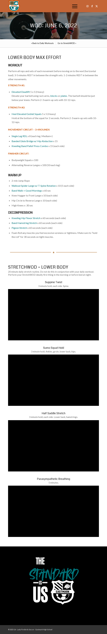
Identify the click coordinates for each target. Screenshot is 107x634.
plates (64, 95)
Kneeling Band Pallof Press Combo (30, 146)
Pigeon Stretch (19, 227)
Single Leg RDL (19, 136)
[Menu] (73, 6)
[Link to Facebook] (92, 6)
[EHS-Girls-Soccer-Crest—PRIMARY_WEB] (44, 6)
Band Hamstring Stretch (24, 222)
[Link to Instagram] (87, 6)
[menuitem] (73, 6)
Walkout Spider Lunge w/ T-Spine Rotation (34, 185)
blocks (53, 95)
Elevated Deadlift (21, 91)
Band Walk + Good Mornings (27, 190)
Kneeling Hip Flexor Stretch (26, 218)
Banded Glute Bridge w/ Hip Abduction (32, 141)
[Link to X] (96, 6)
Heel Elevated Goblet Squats (27, 113)
